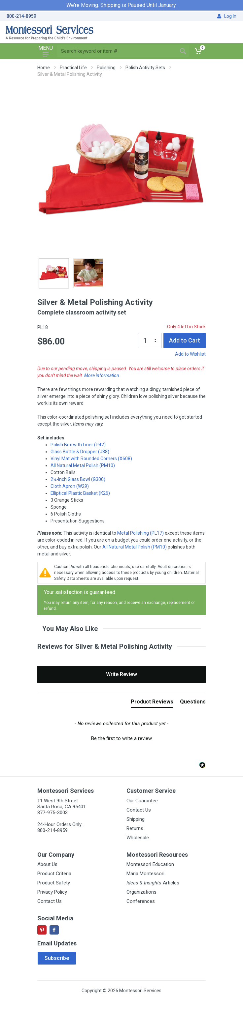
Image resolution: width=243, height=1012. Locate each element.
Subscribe (57, 958)
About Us (47, 864)
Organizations (141, 892)
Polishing (106, 67)
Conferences (140, 901)
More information (101, 375)
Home (43, 67)
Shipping (135, 819)
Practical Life (73, 67)
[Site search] (117, 51)
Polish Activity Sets (145, 67)
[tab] (152, 703)
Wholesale (137, 838)
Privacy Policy (52, 892)
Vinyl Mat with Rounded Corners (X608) (91, 458)
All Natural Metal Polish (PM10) (83, 465)
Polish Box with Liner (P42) (78, 444)
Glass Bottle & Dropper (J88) (80, 451)
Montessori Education (150, 864)
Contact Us (138, 810)
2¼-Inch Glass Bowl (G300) (78, 479)
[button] (121, 737)
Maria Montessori (145, 874)
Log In (226, 16)
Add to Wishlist (190, 354)
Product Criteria (54, 874)
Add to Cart (184, 340)
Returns (134, 828)
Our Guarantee (142, 801)
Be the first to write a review (121, 738)
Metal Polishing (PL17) (140, 533)
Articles (152, 883)
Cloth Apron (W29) (70, 486)
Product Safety (53, 883)
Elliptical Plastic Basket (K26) (80, 493)
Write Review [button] (121, 674)
